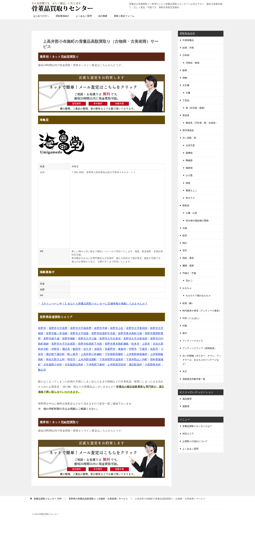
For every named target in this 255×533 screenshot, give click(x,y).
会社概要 (102, 16)
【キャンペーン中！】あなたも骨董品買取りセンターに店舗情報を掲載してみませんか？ (94, 303)
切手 (184, 250)
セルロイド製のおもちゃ (198, 295)
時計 (184, 243)
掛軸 (184, 77)
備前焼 (189, 168)
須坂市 (98, 349)
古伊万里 (190, 145)
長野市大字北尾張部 (135, 338)
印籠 (184, 325)
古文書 (185, 85)
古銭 (184, 228)
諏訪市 (66, 349)
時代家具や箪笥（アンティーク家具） (201, 310)
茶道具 (185, 115)
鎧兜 (184, 235)
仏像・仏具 (191, 213)
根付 (184, 333)
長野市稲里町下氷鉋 (90, 343)
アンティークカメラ (192, 340)
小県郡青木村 (153, 364)
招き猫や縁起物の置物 (197, 220)
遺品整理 (187, 399)
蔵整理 (185, 406)
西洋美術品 (188, 130)
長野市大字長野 (58, 328)
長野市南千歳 (51, 338)
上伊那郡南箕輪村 (136, 354)
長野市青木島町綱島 (117, 343)
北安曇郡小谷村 (52, 364)
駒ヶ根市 (72, 354)
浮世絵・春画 (192, 62)
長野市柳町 (68, 338)
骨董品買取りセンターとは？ (197, 426)
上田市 (146, 343)
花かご (189, 280)
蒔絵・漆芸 (188, 258)
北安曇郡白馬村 (74, 364)
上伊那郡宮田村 (116, 364)
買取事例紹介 (62, 16)
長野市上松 (116, 328)
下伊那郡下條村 (95, 364)
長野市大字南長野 (80, 328)
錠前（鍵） (188, 303)
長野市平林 (100, 328)
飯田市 (77, 349)
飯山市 (42, 369)
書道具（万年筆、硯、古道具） (202, 122)
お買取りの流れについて (195, 441)
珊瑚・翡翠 (188, 265)
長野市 (42, 328)
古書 (188, 92)
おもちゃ (187, 288)
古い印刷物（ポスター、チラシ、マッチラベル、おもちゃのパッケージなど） (201, 359)
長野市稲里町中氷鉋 (103, 333)
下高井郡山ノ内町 (136, 359)
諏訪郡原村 (135, 364)
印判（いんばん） (191, 318)
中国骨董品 (188, 40)
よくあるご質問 (84, 16)
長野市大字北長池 (110, 338)
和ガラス (190, 198)
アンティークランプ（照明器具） (199, 348)
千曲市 (143, 349)
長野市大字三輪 (87, 338)
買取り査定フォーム (124, 16)
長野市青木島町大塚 (130, 333)
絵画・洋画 (188, 47)
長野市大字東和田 (136, 328)
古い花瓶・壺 (189, 137)
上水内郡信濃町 (87, 359)
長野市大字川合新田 (63, 343)
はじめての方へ (41, 16)
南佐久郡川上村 (55, 359)
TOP (48, 498)
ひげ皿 (189, 175)
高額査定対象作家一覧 (193, 379)
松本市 (135, 343)
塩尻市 (154, 349)
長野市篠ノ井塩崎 (56, 333)
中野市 (133, 349)
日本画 (185, 55)
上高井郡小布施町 (91, 354)
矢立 (184, 371)
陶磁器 (189, 160)
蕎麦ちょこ (191, 190)
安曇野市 (110, 349)
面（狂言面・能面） (196, 108)
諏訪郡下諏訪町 (55, 354)
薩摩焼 (189, 153)
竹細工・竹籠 (189, 273)
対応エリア (188, 433)
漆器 (188, 183)
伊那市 (55, 349)
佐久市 (87, 349)
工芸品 (185, 100)
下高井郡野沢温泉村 (111, 359)
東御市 (122, 349)
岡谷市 (71, 359)
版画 (184, 70)
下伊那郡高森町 (114, 354)
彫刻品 (185, 205)
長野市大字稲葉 (79, 333)
